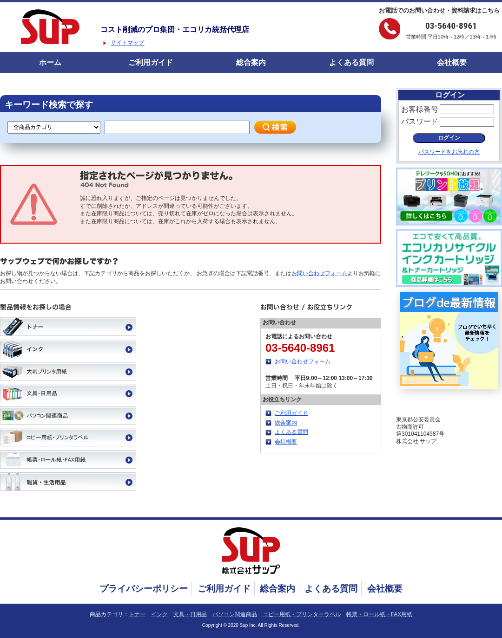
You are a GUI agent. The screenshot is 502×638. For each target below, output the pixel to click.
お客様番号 (419, 109)
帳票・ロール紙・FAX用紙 (379, 614)
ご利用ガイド (150, 62)
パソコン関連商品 (234, 614)
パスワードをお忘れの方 (449, 151)
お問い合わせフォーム (319, 273)
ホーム (50, 62)
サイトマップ (127, 42)
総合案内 (251, 62)
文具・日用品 (190, 614)
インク (159, 614)
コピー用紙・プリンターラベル (302, 614)
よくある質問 (351, 62)
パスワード (419, 121)
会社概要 (452, 62)
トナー (137, 614)
